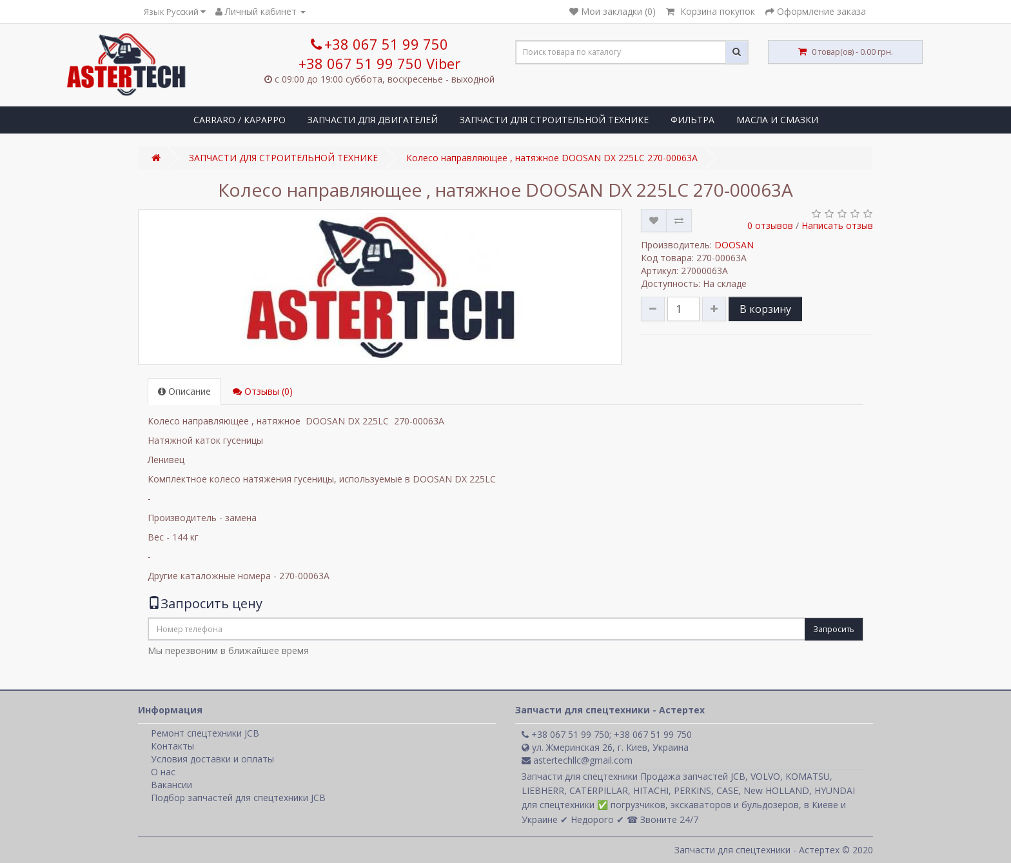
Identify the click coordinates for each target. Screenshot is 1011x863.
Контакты (172, 746)
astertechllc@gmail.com (577, 760)
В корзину (765, 309)
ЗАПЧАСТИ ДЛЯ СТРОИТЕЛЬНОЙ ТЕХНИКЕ (554, 120)
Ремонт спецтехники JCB (205, 733)
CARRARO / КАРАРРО (239, 120)
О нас (163, 772)
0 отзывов (770, 225)
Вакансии (171, 785)
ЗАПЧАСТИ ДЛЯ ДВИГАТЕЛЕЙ (373, 120)
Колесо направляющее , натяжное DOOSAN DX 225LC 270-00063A (552, 158)
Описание (184, 391)
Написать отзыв (837, 225)
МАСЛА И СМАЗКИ (777, 120)
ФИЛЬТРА (692, 120)
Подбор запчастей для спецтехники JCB (238, 797)
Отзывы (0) (263, 391)
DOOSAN (734, 245)
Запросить (833, 629)
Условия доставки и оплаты (212, 759)
